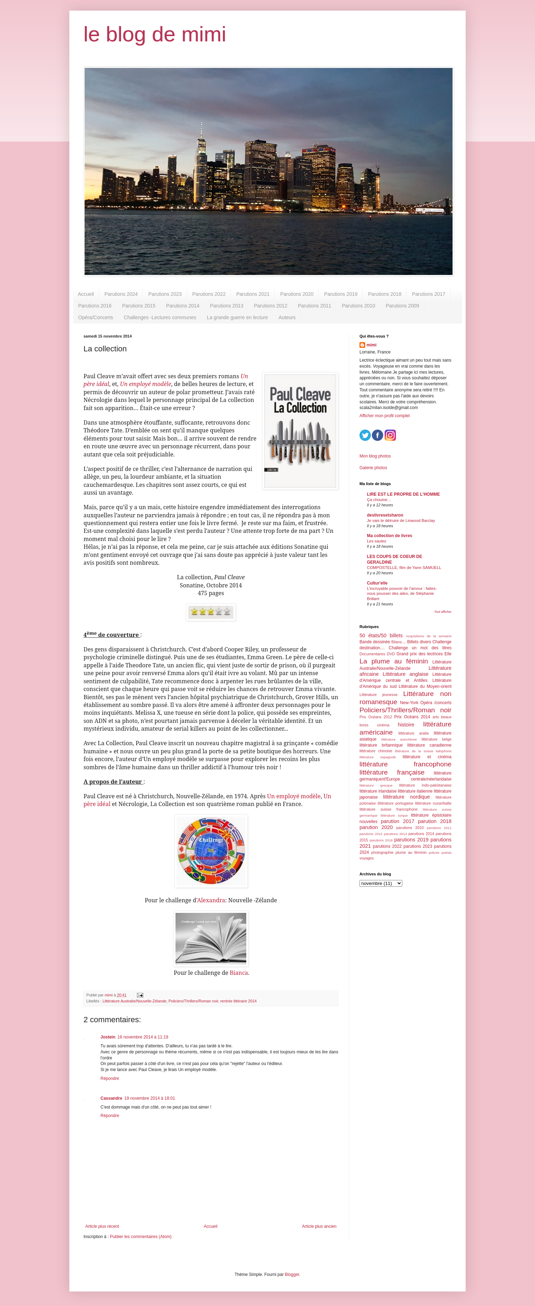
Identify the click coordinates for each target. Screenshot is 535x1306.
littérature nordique (406, 797)
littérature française (392, 772)
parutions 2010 (410, 827)
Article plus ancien (319, 1226)
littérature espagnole (377, 757)
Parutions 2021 (253, 294)
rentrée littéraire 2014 (238, 1001)
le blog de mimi (155, 34)
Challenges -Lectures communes (160, 317)
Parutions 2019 (340, 294)
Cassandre (111, 1098)
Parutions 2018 (384, 294)
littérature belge (436, 739)
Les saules (376, 541)
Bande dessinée (374, 641)
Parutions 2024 (121, 294)
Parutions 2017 (428, 294)
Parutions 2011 (314, 306)
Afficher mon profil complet (384, 415)
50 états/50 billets (381, 635)
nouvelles (368, 821)
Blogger (292, 1274)
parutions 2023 (417, 846)
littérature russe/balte (433, 803)
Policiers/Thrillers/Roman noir (193, 1001)
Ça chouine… (379, 499)
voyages (366, 858)
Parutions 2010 (358, 306)
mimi (371, 345)
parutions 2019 (411, 839)
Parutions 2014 (182, 306)
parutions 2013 (395, 834)
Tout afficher (442, 612)
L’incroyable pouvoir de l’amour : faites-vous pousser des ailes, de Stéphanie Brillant (402, 593)
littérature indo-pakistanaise (425, 785)
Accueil (86, 294)
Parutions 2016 (94, 306)
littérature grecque (375, 785)
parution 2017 (398, 821)
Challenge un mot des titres (420, 647)
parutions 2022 (387, 846)
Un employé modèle (294, 796)
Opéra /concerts (435, 702)
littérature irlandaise (378, 791)
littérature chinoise (375, 751)
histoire (406, 724)
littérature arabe (413, 733)
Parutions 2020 (296, 294)
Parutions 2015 (138, 306)
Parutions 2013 (226, 306)
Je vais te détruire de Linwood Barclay (401, 520)
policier (434, 853)
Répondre (109, 1078)
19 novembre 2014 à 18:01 (149, 1098)
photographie (382, 852)
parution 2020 (376, 827)
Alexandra (211, 900)
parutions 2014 (421, 834)
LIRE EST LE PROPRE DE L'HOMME (403, 494)
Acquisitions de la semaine (428, 636)
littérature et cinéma (427, 756)
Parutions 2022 (209, 294)
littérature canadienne (429, 745)
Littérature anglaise (405, 674)
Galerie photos (373, 467)
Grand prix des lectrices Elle (424, 653)
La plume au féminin (393, 661)
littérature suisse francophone (388, 809)
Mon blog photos (375, 456)
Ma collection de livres (389, 535)
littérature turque (394, 815)
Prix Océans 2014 (412, 716)
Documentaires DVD (377, 654)
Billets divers (419, 641)
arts (435, 717)
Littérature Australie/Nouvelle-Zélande (135, 1001)
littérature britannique (381, 745)
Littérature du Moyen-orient (425, 686)
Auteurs (286, 317)
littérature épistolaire (431, 815)
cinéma (383, 725)
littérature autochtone (399, 739)
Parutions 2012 (270, 306)
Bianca (239, 973)
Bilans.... (398, 642)
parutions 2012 (370, 834)
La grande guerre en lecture (237, 317)
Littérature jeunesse (378, 694)
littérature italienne (415, 791)
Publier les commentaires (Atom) (141, 1236)
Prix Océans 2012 (375, 717)
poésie (446, 853)
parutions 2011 (439, 828)
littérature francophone (405, 764)
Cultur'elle (377, 583)
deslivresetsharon (385, 515)
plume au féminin (411, 852)
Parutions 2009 (402, 306)
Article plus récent (102, 1226)
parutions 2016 (381, 840)
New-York (409, 702)
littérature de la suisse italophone (423, 751)
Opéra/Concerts (95, 317)
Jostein (107, 1037)
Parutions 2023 (165, 294)
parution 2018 (435, 821)
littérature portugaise (395, 803)
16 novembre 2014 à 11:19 (142, 1037)
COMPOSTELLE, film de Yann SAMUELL (404, 567)
